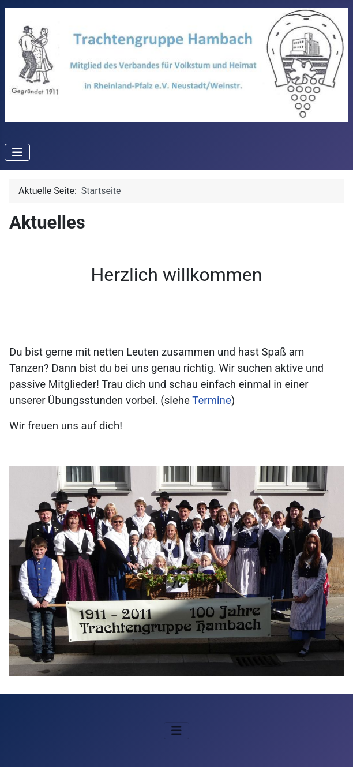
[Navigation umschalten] (17, 152)
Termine (211, 400)
